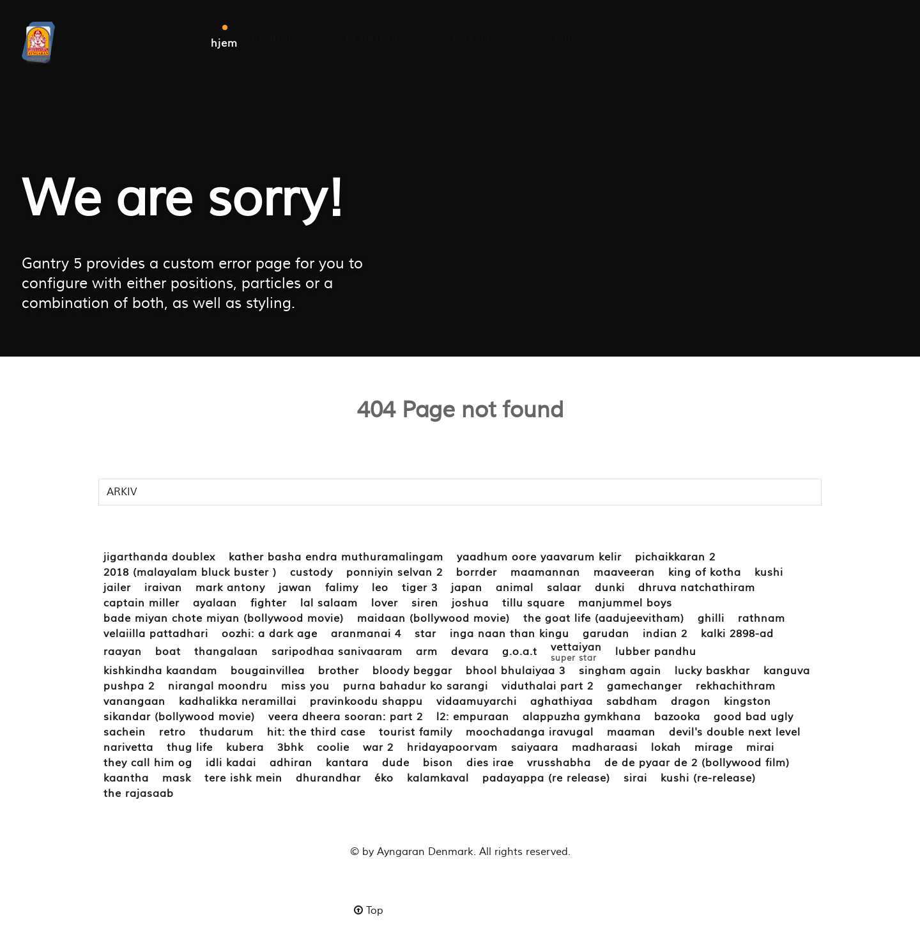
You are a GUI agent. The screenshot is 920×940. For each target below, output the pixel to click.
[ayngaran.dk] (38, 42)
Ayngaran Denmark (425, 851)
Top (368, 910)
